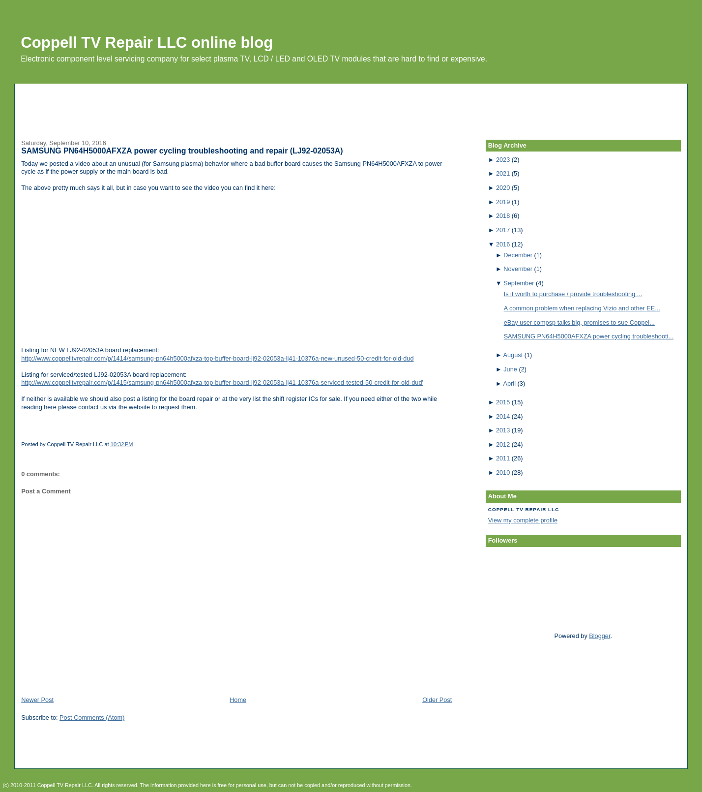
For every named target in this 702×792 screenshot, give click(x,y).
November (517, 269)
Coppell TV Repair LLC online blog (147, 42)
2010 (503, 472)
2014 (503, 416)
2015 (503, 402)
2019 (503, 202)
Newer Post (37, 699)
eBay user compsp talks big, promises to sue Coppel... (579, 322)
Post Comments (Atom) (91, 717)
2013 (503, 430)
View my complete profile (522, 520)
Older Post (437, 699)
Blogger (599, 636)
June (510, 369)
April (509, 383)
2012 (503, 444)
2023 (503, 159)
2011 (503, 458)
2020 (503, 187)
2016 (503, 244)
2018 (503, 215)
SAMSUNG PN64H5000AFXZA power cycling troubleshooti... (588, 336)
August (513, 355)
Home (238, 699)
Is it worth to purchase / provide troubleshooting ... (573, 294)
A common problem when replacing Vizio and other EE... (582, 308)
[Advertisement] (351, 106)
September (518, 283)
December (517, 255)
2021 (503, 173)
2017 (503, 230)
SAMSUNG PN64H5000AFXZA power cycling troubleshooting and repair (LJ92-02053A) (182, 151)
